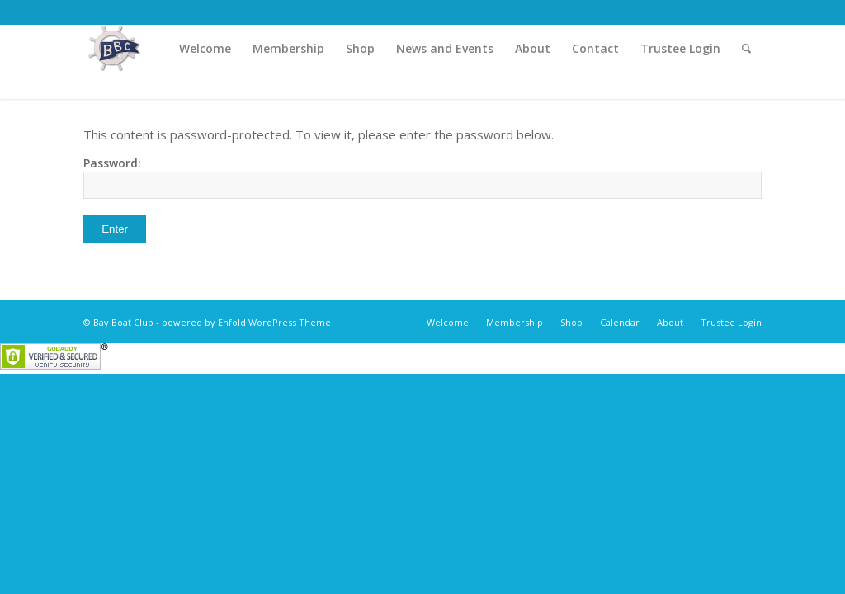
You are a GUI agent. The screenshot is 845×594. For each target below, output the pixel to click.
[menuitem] (205, 48)
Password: (422, 177)
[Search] (746, 48)
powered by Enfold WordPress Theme (246, 322)
